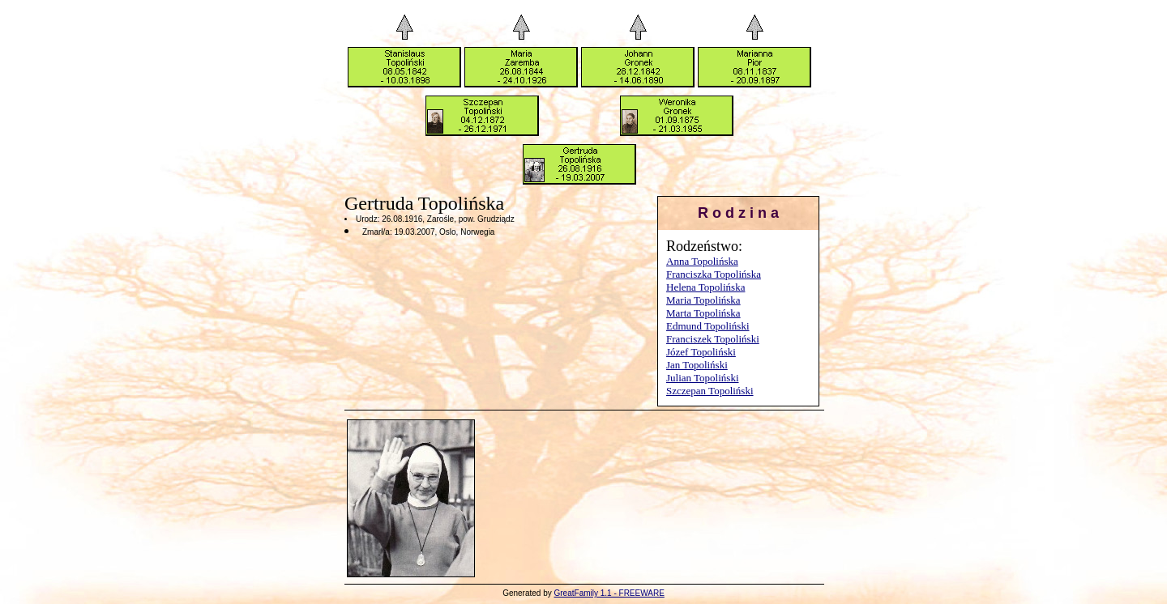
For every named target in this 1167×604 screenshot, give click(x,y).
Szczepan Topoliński (710, 391)
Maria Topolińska (703, 300)
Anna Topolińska (702, 261)
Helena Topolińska (705, 287)
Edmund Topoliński (708, 326)
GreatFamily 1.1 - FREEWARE (609, 593)
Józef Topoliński (701, 352)
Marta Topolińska (703, 313)
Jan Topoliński (697, 365)
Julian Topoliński (702, 378)
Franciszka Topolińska (713, 274)
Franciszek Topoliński (712, 339)
